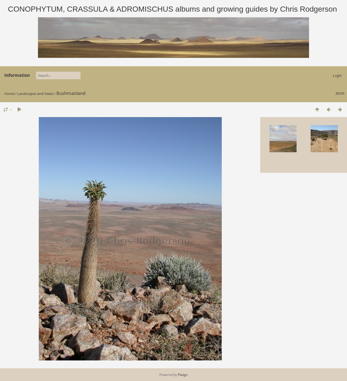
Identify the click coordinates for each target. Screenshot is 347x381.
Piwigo (183, 374)
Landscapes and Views (35, 93)
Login (337, 75)
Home (9, 93)
